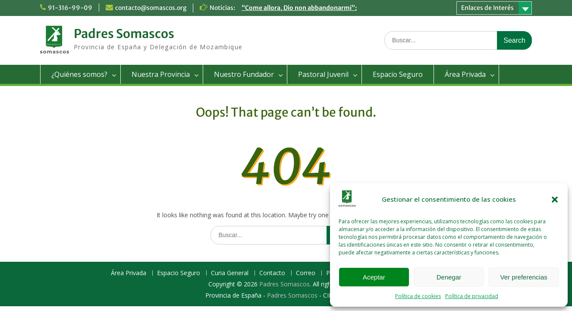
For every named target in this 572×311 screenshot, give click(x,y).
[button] (554, 199)
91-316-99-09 (70, 8)
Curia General (229, 273)
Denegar (449, 277)
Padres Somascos (124, 33)
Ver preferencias (523, 277)
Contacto (272, 273)
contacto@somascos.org (150, 8)
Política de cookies (418, 296)
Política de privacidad (471, 296)
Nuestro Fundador (244, 74)
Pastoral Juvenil (323, 74)
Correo (305, 273)
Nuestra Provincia (161, 74)
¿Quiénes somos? (79, 74)
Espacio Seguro (398, 74)
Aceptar (374, 277)
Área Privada (465, 74)
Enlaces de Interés (487, 8)
